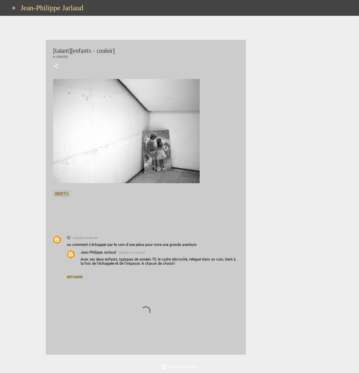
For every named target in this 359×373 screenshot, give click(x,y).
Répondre (75, 277)
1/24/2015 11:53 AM (131, 252)
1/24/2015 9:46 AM (84, 238)
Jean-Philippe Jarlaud (52, 8)
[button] (56, 66)
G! (68, 238)
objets (61, 193)
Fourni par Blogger (179, 367)
